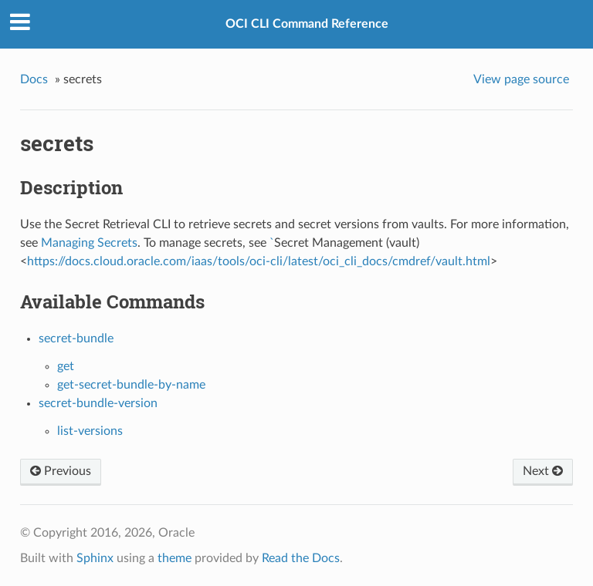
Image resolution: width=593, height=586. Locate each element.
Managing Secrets (89, 243)
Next (543, 471)
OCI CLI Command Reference (306, 24)
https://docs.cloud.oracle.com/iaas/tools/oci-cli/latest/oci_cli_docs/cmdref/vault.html (258, 261)
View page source (521, 79)
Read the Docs (301, 558)
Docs (34, 79)
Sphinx (95, 558)
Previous (60, 471)
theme (174, 558)
